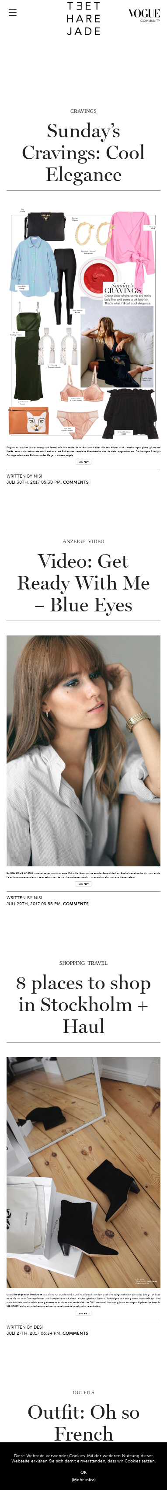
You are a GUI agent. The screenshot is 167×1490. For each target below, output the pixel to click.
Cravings (83, 111)
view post (83, 462)
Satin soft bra (75, 398)
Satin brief (67, 428)
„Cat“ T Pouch (23, 402)
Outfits (83, 1392)
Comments (76, 482)
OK (83, 1472)
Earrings (54, 365)
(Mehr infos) (84, 1480)
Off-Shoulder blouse (124, 432)
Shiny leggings (78, 310)
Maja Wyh (146, 380)
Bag (22, 209)
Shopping (72, 963)
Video (96, 541)
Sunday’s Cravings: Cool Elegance (83, 153)
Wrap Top (153, 226)
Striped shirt (22, 286)
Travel (97, 963)
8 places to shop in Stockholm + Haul (83, 1005)
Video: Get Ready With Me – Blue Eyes (83, 583)
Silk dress (16, 333)
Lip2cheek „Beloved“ (88, 251)
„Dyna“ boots (140, 1281)
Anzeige (74, 541)
